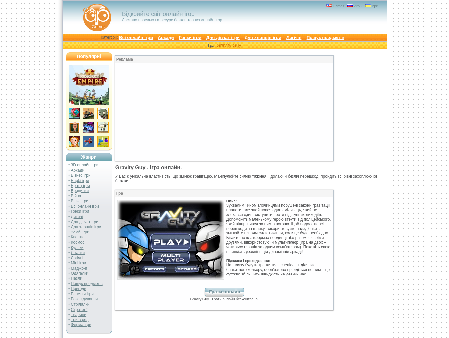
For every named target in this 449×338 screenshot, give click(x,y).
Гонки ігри (190, 37)
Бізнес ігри (81, 175)
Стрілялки (80, 304)
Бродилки (80, 191)
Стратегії (79, 309)
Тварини (78, 314)
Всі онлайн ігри (136, 37)
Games (338, 6)
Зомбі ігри (80, 232)
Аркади (166, 37)
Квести (77, 237)
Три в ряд (80, 319)
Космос (78, 242)
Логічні (293, 37)
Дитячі (77, 216)
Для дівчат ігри (223, 37)
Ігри (375, 6)
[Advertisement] (169, 112)
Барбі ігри (80, 180)
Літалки (78, 252)
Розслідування (84, 299)
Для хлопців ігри (263, 37)
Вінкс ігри (79, 201)
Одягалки (79, 273)
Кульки (77, 247)
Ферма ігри (81, 324)
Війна (76, 196)
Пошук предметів (325, 37)
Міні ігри (78, 263)
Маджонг (79, 268)
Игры (358, 6)
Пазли (76, 278)
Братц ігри (80, 185)
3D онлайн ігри (85, 165)
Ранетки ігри (82, 294)
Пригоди (78, 288)
